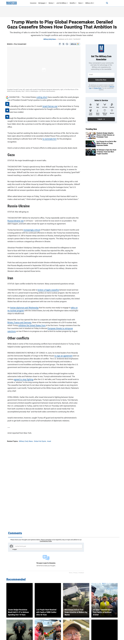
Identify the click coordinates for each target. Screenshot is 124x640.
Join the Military (62, 3)
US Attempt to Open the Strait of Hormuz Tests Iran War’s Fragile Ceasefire (106, 152)
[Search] (105, 3)
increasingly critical (30, 224)
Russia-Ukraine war (15, 215)
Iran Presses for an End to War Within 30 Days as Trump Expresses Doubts (106, 143)
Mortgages (42, 3)
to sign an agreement (62, 349)
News (80, 3)
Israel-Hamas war (49, 106)
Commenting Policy (46, 541)
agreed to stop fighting (22, 373)
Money (51, 3)
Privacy (75, 572)
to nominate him (43, 136)
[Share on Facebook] (59, 44)
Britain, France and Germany (18, 316)
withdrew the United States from (26, 319)
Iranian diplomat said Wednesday (23, 301)
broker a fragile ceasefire (47, 284)
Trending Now (91, 129)
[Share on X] (63, 44)
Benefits (73, 3)
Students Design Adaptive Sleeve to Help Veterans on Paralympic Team (105, 135)
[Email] (67, 44)
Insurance (33, 3)
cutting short (41, 97)
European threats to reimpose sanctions (60, 322)
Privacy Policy (97, 88)
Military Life (89, 3)
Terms (70, 572)
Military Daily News (49, 39)
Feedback (81, 572)
